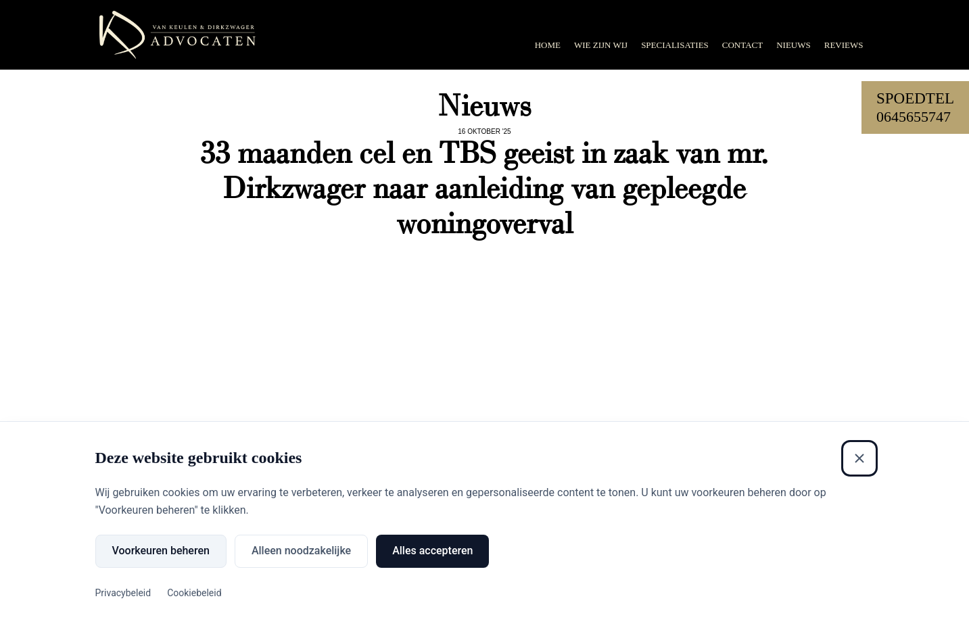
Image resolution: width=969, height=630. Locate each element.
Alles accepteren (432, 550)
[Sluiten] (859, 458)
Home (548, 45)
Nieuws (793, 45)
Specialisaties (675, 45)
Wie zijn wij (601, 45)
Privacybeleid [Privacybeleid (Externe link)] (123, 592)
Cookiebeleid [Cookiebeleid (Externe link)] (194, 592)
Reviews (844, 45)
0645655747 (913, 116)
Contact (742, 45)
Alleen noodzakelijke (301, 550)
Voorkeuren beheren (161, 550)
